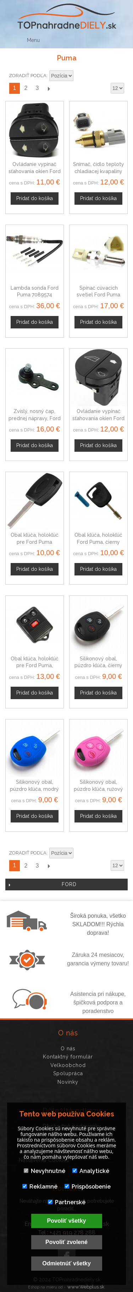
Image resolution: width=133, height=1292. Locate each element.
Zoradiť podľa (27, 75)
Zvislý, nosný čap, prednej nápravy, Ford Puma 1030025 (35, 418)
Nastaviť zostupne (79, 76)
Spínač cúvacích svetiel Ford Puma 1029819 (98, 295)
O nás (68, 1048)
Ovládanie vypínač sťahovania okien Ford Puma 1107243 (98, 418)
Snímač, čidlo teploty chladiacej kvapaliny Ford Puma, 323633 (98, 171)
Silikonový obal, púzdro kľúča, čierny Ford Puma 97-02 (98, 665)
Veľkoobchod (68, 1065)
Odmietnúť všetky (66, 1263)
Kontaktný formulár (68, 1057)
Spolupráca (68, 1073)
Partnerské (66, 1202)
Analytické (90, 1171)
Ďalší (48, 88)
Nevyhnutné (44, 1171)
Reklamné (39, 1186)
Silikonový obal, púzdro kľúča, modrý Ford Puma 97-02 (34, 789)
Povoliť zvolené (66, 1242)
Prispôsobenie (88, 1186)
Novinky (67, 1082)
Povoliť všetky (66, 1221)
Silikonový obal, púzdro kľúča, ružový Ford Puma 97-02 (98, 789)
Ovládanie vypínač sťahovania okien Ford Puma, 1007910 (35, 171)
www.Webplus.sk (85, 1287)
